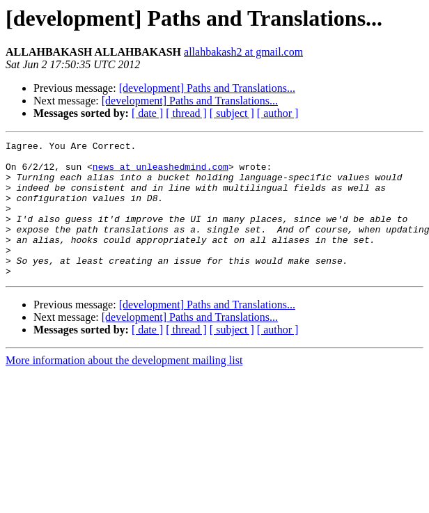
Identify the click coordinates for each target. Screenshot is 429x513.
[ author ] (278, 113)
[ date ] (147, 113)
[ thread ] (186, 113)
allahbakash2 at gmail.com (243, 52)
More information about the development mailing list (124, 387)
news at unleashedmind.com (160, 172)
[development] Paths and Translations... (207, 88)
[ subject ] (232, 113)
